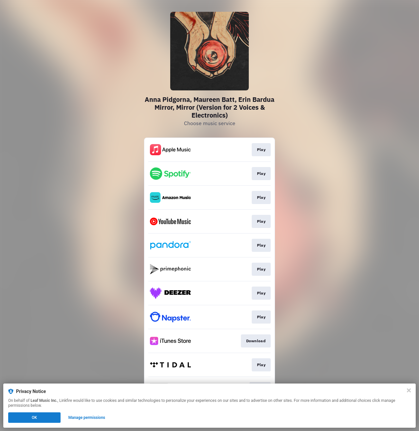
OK (34, 417)
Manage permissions (86, 417)
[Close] (409, 390)
